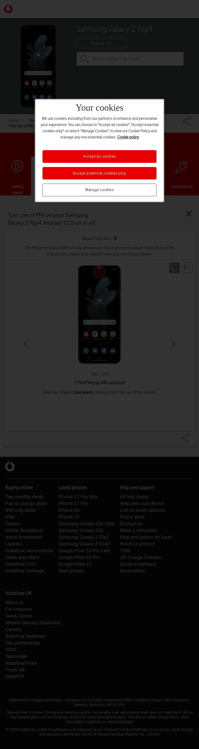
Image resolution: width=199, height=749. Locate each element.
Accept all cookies (99, 156)
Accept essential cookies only (99, 173)
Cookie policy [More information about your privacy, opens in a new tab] (128, 137)
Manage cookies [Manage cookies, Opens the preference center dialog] (99, 189)
